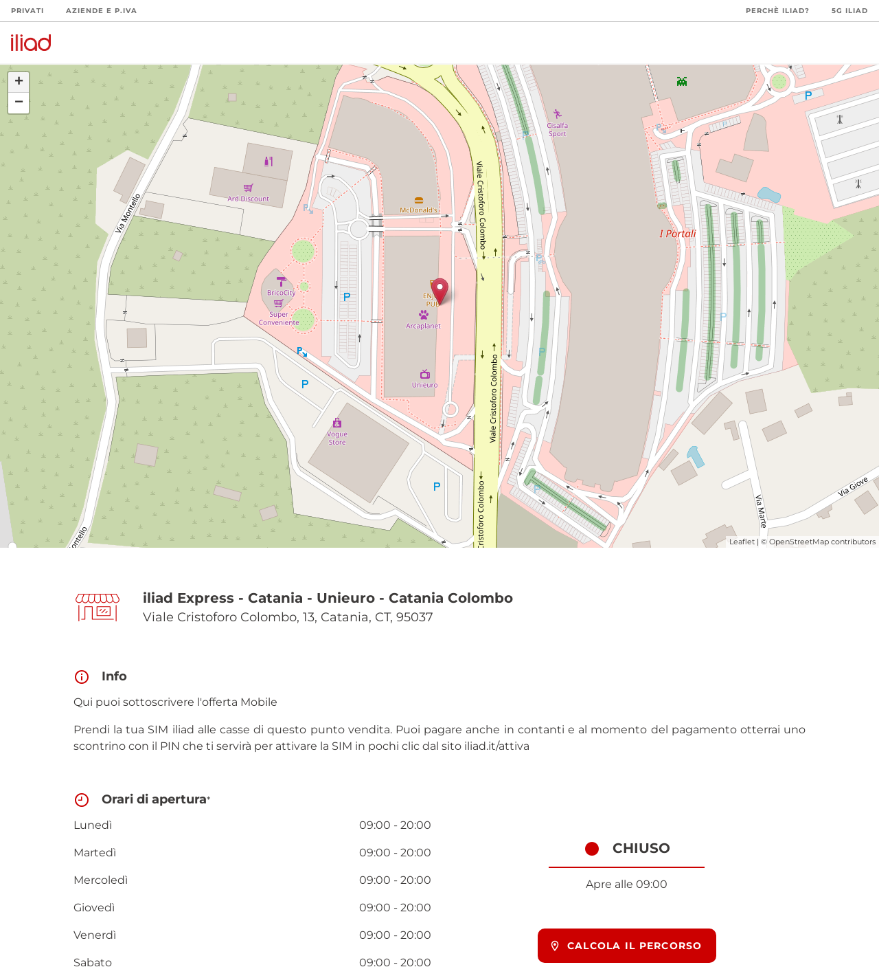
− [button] (18, 103)
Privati (27, 10)
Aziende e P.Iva (101, 10)
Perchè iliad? (778, 10)
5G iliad (850, 10)
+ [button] (18, 82)
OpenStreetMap (799, 541)
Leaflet (742, 541)
